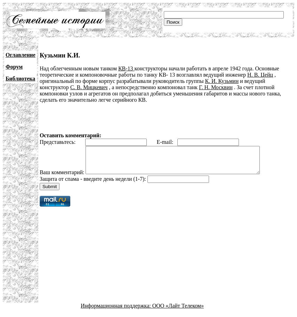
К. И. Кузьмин (222, 81)
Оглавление (20, 55)
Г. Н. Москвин (216, 87)
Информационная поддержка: (116, 311)
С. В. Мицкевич (88, 87)
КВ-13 (126, 68)
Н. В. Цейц (260, 75)
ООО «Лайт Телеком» (178, 311)
